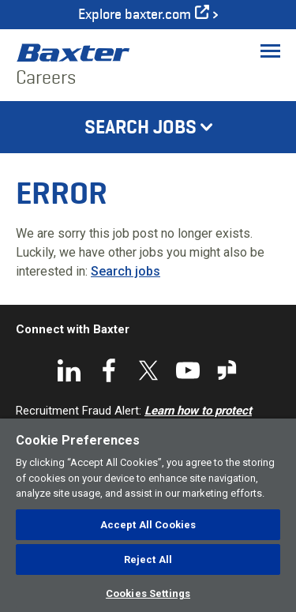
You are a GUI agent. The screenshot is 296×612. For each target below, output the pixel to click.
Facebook (109, 370)
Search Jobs (140, 127)
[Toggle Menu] (270, 50)
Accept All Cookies (148, 525)
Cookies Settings (148, 593)
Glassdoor (227, 370)
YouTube (188, 370)
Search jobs (125, 271)
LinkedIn (69, 370)
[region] (148, 515)
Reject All (148, 559)
